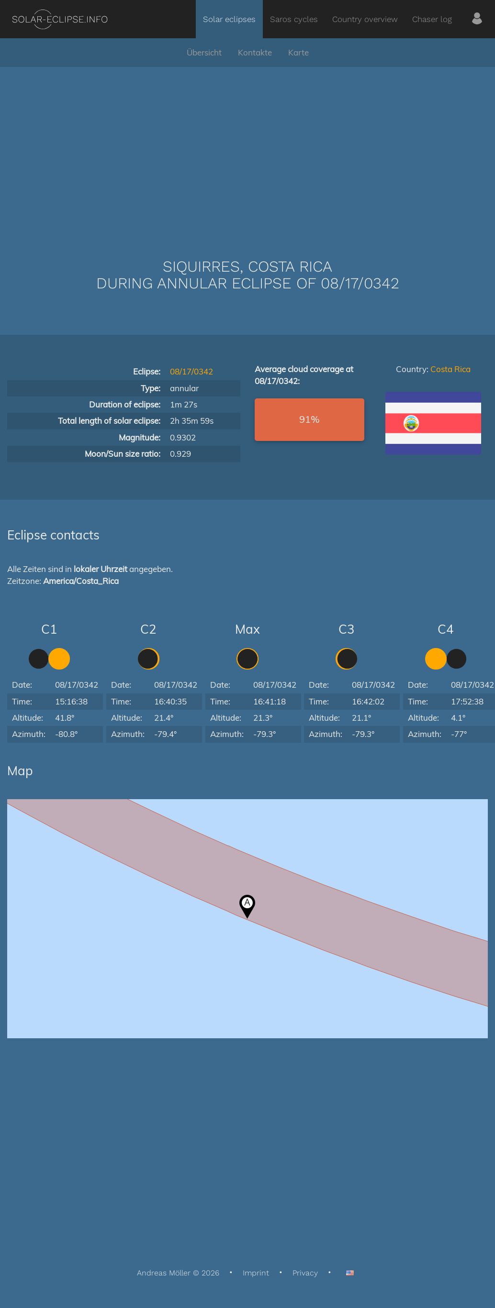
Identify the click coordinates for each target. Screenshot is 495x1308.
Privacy (305, 1272)
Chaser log (432, 19)
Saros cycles (294, 19)
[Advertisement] (247, 148)
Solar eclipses (229, 19)
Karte (298, 52)
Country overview (365, 19)
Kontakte (255, 52)
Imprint (256, 1272)
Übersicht (204, 52)
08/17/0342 (191, 371)
